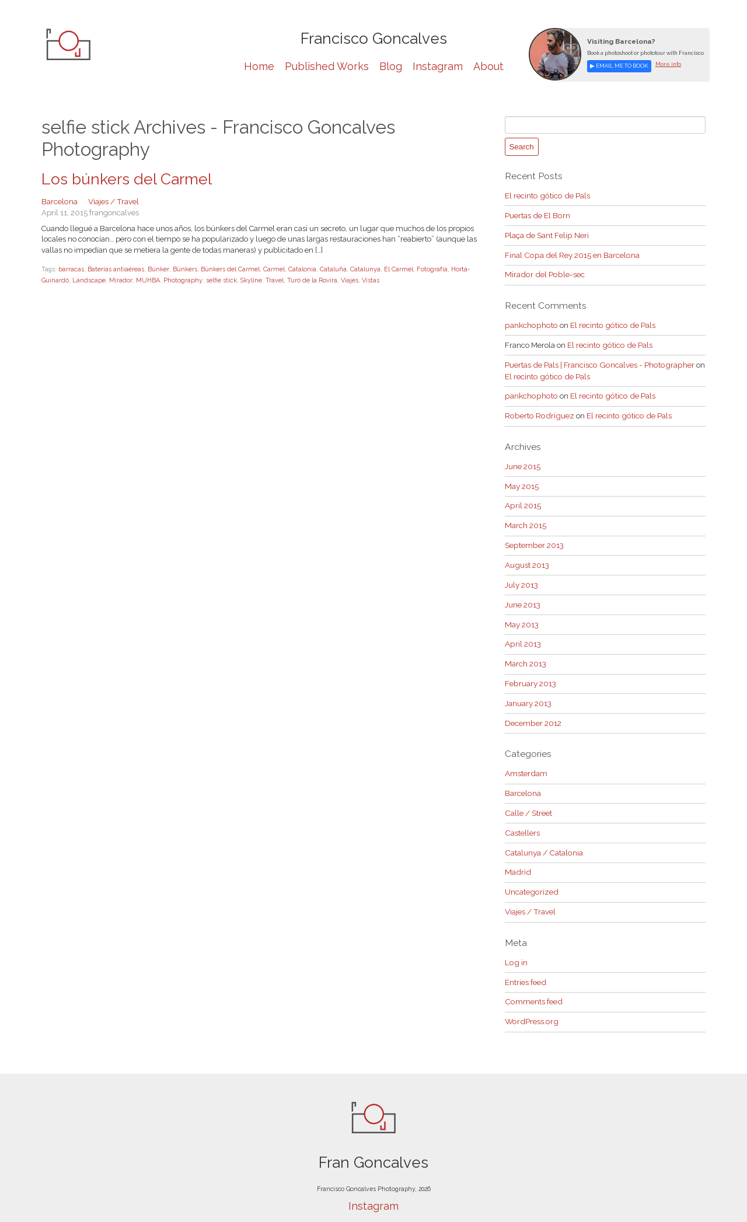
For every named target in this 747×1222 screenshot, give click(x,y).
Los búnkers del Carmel (123, 179)
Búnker (156, 267)
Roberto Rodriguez (537, 408)
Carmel (271, 267)
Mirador (117, 278)
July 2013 (521, 573)
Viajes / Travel (112, 200)
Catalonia (300, 267)
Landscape (87, 278)
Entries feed (525, 960)
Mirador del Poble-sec (543, 271)
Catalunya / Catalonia (542, 834)
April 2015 (522, 497)
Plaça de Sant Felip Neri (546, 232)
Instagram (438, 66)
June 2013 (522, 592)
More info (664, 64)
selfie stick (214, 278)
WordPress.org (530, 998)
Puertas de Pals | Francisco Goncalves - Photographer (597, 359)
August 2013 (527, 554)
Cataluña (330, 267)
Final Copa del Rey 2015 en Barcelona (570, 251)
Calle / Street (528, 795)
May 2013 (521, 611)
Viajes (341, 278)
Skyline (243, 278)
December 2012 (533, 707)
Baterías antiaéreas (114, 267)
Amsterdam (526, 757)
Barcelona (59, 200)
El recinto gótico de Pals (546, 194)
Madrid (517, 853)
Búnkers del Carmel (228, 267)
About (488, 66)
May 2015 (521, 477)
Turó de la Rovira (304, 278)
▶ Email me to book (617, 65)
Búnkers (183, 267)
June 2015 (522, 458)
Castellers (522, 815)
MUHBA (143, 278)
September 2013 (534, 534)
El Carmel (396, 267)
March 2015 (525, 516)
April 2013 (522, 631)
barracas (70, 267)
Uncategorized (530, 872)
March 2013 (525, 649)
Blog (390, 66)
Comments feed (532, 980)
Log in (515, 941)
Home (259, 66)
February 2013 (530, 669)
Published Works (327, 66)
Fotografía (429, 267)
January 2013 (528, 688)
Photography (177, 278)
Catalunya (363, 267)
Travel (267, 278)
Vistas (362, 278)
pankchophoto (530, 320)
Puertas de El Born (537, 213)
